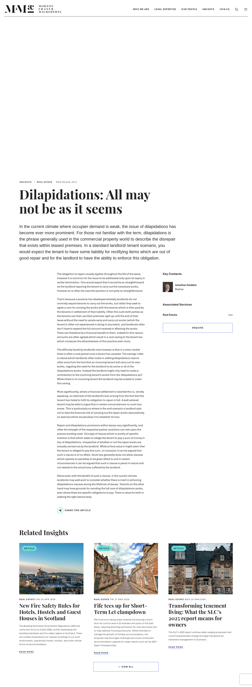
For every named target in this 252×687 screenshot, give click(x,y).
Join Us (225, 9)
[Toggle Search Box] (236, 9)
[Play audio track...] (60, 510)
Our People (189, 9)
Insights (208, 9)
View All (127, 666)
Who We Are (141, 9)
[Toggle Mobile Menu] (246, 9)
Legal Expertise (165, 9)
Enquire (197, 327)
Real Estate (44, 182)
